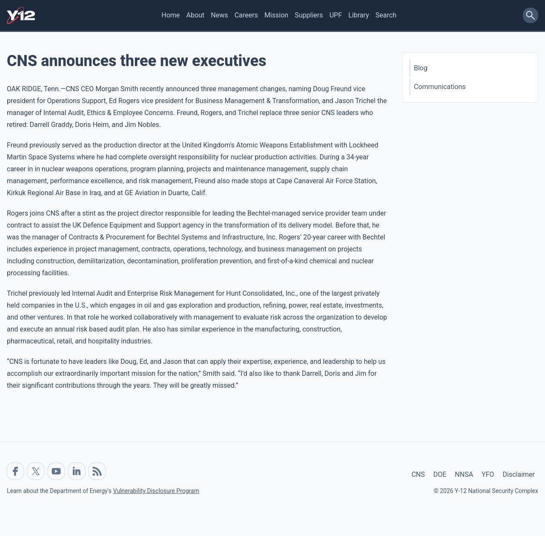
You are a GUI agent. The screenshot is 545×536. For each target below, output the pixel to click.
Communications (440, 87)
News (219, 15)
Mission (276, 15)
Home (170, 15)
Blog (420, 68)
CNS (418, 474)
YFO (488, 474)
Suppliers (309, 15)
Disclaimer (519, 474)
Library (358, 15)
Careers (246, 15)
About (195, 15)
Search (386, 15)
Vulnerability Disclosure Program (156, 490)
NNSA (464, 474)
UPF (336, 15)
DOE (440, 474)
